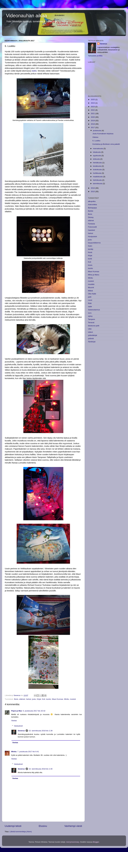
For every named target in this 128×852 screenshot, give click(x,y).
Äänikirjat (91, 342)
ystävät (91, 338)
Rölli (89, 303)
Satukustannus (94, 310)
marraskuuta (98, 148)
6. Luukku (96, 141)
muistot (73, 699)
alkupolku (92, 201)
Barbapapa (92, 208)
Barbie (90, 211)
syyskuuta (97, 156)
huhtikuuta (97, 173)
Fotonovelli (92, 227)
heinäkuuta (97, 163)
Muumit (91, 287)
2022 (93, 110)
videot (90, 332)
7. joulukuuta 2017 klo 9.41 (28, 752)
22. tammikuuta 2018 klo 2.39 (40, 731)
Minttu (66, 699)
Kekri (90, 246)
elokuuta (96, 159)
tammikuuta (98, 184)
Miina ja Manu (93, 275)
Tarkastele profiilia (95, 56)
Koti (43, 699)
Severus (21, 731)
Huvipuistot (92, 236)
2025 (93, 100)
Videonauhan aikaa (26, 15)
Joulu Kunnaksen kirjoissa (103, 134)
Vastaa (14, 721)
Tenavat (91, 322)
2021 (93, 113)
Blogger (96, 842)
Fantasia (91, 224)
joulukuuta (97, 131)
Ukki (89, 329)
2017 (93, 127)
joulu (34, 699)
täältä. (34, 71)
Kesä (90, 252)
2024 (93, 103)
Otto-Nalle (92, 294)
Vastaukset (18, 726)
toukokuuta (97, 170)
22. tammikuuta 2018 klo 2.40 (40, 769)
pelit (89, 297)
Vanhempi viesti (73, 826)
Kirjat (39, 699)
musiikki (91, 284)
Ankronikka (92, 205)
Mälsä (90, 291)
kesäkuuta (97, 166)
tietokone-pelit (93, 326)
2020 (93, 117)
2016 (93, 188)
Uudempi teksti (13, 826)
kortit (90, 259)
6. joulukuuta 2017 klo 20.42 (34, 711)
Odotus (95, 137)
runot (90, 300)
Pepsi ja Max (16, 711)
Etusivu (43, 826)
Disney (90, 217)
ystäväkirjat (92, 335)
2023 (93, 107)
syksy (90, 316)
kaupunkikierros (94, 243)
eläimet (22, 699)
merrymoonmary (72, 842)
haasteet (91, 230)
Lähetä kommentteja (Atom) (20, 832)
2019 (93, 121)
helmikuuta (97, 180)
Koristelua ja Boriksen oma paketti (106, 144)
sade (90, 307)
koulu (90, 265)
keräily (90, 249)
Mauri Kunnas (57, 699)
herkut (28, 699)
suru (89, 313)
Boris (16, 699)
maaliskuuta (98, 177)
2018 (93, 124)
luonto (48, 699)
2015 (93, 191)
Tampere (91, 319)
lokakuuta (97, 152)
